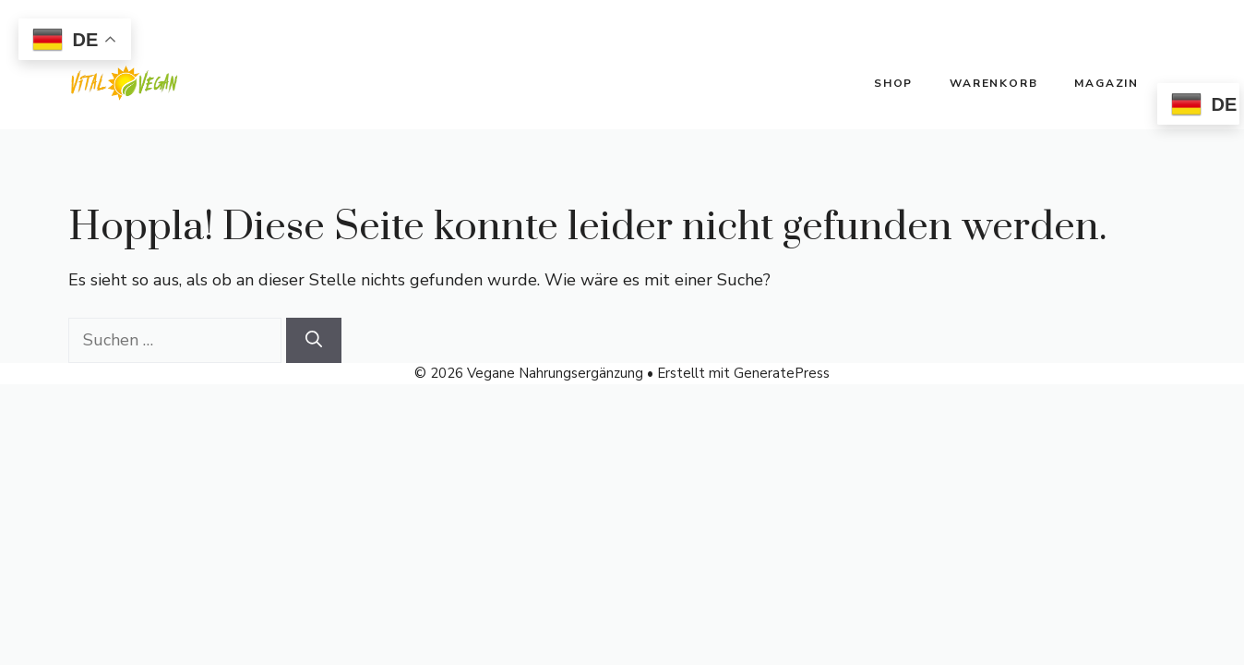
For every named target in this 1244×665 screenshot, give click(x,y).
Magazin (1106, 83)
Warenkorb (993, 83)
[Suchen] (313, 340)
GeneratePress (782, 373)
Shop (893, 83)
